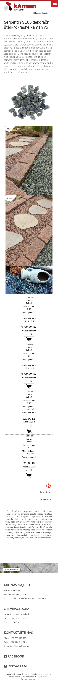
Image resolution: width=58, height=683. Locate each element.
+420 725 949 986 (18, 642)
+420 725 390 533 (17, 638)
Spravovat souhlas (28, 679)
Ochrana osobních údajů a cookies (35, 677)
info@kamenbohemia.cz (20, 646)
